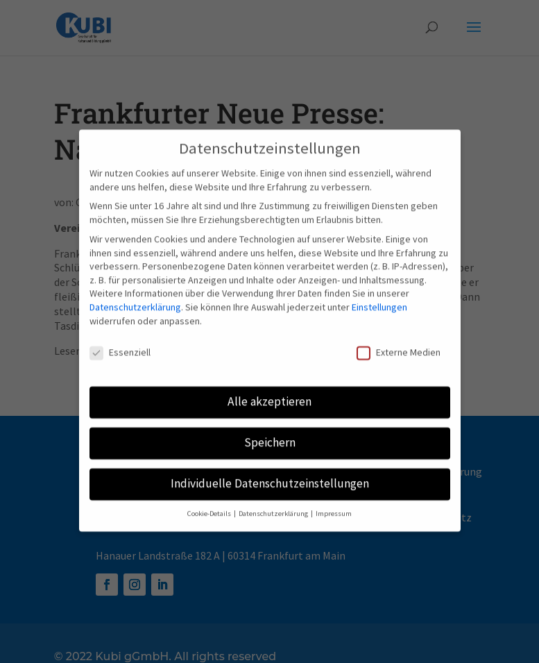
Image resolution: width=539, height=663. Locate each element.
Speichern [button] (270, 434)
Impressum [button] (334, 505)
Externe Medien (398, 344)
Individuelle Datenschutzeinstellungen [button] (270, 474)
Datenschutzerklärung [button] (274, 505)
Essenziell (120, 344)
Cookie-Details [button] (209, 505)
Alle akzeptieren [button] (269, 393)
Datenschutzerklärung (135, 298)
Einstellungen (379, 298)
